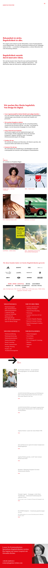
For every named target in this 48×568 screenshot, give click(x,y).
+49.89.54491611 (8, 553)
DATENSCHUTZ (17, 562)
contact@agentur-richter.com (12, 555)
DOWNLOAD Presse (8, 564)
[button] (16, 284)
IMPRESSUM (6, 562)
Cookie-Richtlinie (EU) (8, 566)
